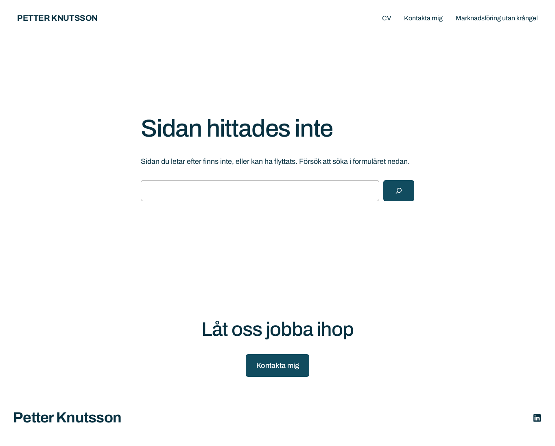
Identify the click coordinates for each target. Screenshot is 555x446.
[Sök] (398, 190)
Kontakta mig (277, 365)
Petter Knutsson (57, 17)
